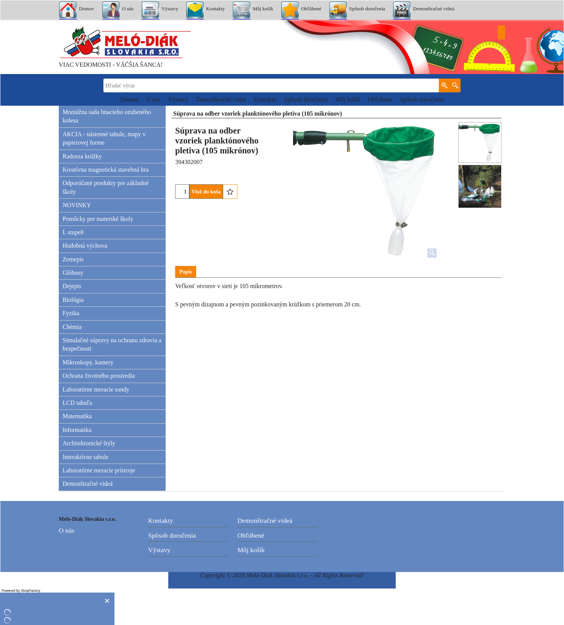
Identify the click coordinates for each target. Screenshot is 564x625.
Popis (185, 272)
